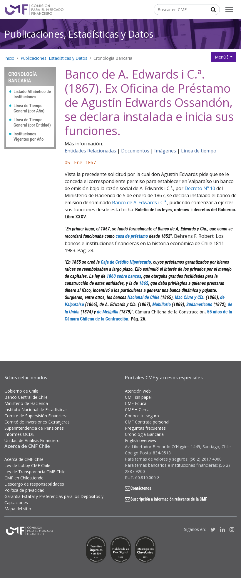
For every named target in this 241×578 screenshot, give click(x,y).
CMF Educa (135, 403)
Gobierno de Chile (21, 391)
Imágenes (165, 150)
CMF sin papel (138, 397)
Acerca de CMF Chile (23, 459)
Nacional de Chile (144, 297)
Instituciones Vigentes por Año (29, 136)
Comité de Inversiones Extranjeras (37, 422)
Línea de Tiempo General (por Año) (29, 108)
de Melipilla (107, 312)
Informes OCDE (19, 434)
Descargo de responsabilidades (34, 484)
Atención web (138, 391)
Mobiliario (161, 304)
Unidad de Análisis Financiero (32, 440)
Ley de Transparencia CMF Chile (35, 471)
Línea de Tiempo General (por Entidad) (32, 122)
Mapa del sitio (17, 508)
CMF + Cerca (137, 409)
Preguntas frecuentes (145, 428)
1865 (143, 283)
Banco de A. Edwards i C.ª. (139, 202)
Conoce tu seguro (142, 415)
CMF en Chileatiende (23, 478)
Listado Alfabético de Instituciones (32, 94)
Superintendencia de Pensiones (34, 428)
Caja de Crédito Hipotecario (126, 262)
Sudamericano (199, 304)
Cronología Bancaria (112, 58)
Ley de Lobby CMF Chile (27, 465)
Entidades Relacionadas (90, 150)
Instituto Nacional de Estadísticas (36, 409)
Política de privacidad (24, 490)
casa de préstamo (132, 236)
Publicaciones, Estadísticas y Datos (78, 34)
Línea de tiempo (198, 150)
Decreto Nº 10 (199, 188)
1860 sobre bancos (123, 276)
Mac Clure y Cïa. (190, 297)
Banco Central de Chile (26, 397)
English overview (140, 440)
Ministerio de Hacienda (26, 403)
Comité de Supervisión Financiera (36, 415)
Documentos (135, 150)
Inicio (9, 58)
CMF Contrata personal (147, 422)
